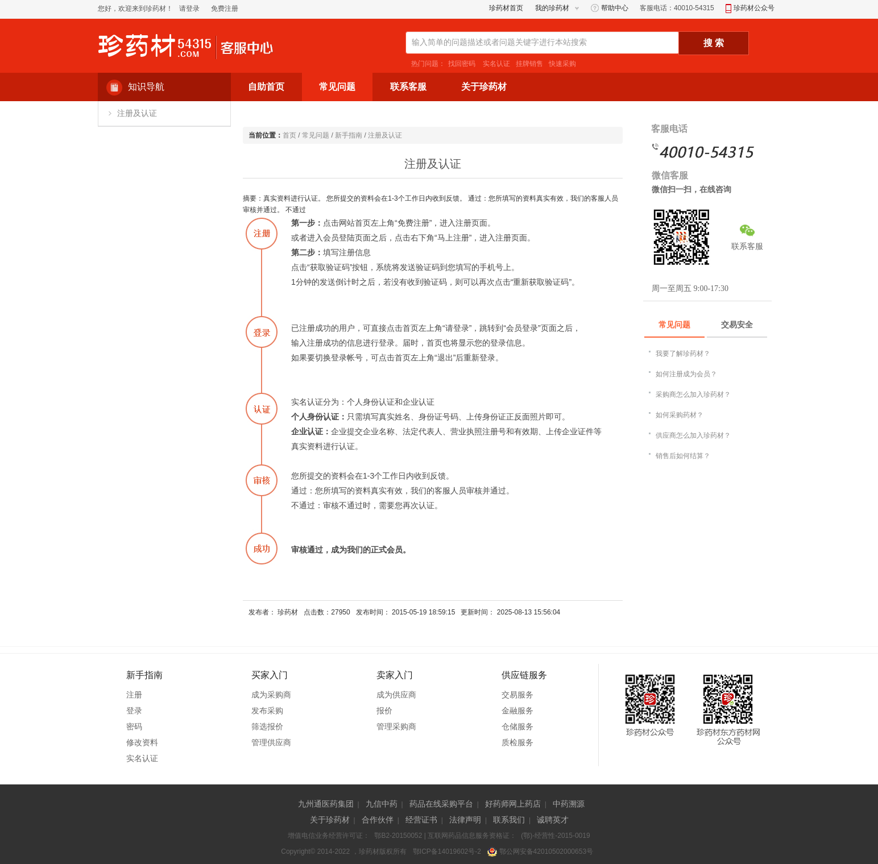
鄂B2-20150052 (398, 836)
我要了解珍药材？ (683, 354)
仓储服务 (517, 726)
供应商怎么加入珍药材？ (693, 435)
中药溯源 (569, 803)
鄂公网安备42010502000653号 (540, 851)
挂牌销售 (529, 64)
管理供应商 (271, 742)
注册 (134, 694)
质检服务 (517, 742)
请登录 (189, 9)
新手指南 (348, 135)
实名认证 (495, 64)
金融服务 (517, 710)
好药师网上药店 (513, 803)
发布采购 (267, 710)
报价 (384, 710)
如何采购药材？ (679, 415)
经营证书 (421, 819)
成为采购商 (271, 694)
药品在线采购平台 (441, 803)
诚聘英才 (553, 819)
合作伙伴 (378, 819)
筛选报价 (267, 726)
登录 (134, 710)
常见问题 (315, 135)
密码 (134, 726)
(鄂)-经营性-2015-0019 (555, 836)
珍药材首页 (506, 8)
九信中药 (381, 803)
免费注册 (224, 9)
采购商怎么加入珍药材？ (693, 394)
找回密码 (461, 64)
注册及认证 (137, 113)
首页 (289, 135)
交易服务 (517, 694)
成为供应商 (396, 694)
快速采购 (562, 64)
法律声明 (465, 819)
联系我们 (509, 819)
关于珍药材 (330, 819)
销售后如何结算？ (683, 456)
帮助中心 (609, 8)
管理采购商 (396, 726)
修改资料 (142, 742)
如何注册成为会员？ (686, 374)
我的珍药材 (552, 8)
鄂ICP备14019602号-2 (447, 851)
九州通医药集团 (326, 803)
